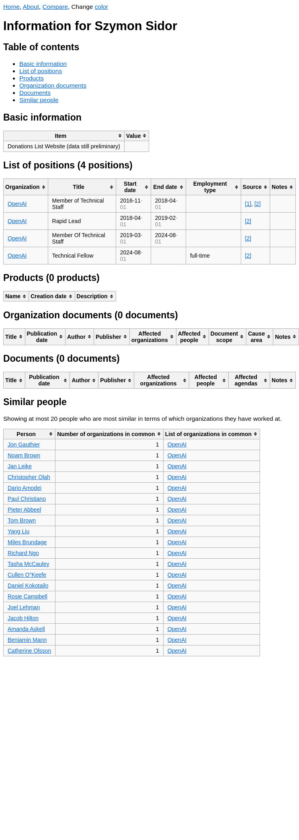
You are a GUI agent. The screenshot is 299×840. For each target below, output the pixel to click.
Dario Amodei (24, 488)
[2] (257, 204)
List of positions (40, 71)
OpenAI (17, 204)
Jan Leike (20, 466)
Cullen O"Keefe (27, 575)
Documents (35, 92)
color (101, 6)
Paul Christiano (27, 499)
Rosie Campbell (27, 596)
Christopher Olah (29, 477)
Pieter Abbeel (24, 509)
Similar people (39, 99)
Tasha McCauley (28, 564)
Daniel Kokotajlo (28, 585)
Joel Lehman (24, 607)
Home (11, 6)
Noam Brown (24, 455)
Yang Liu (18, 531)
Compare (55, 6)
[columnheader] (64, 136)
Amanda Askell (26, 629)
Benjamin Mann (27, 640)
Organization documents (52, 85)
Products (31, 78)
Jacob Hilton (23, 618)
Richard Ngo (23, 553)
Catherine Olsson (29, 650)
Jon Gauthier (24, 444)
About (31, 6)
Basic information (43, 63)
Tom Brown (22, 520)
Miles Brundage (27, 542)
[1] (248, 204)
